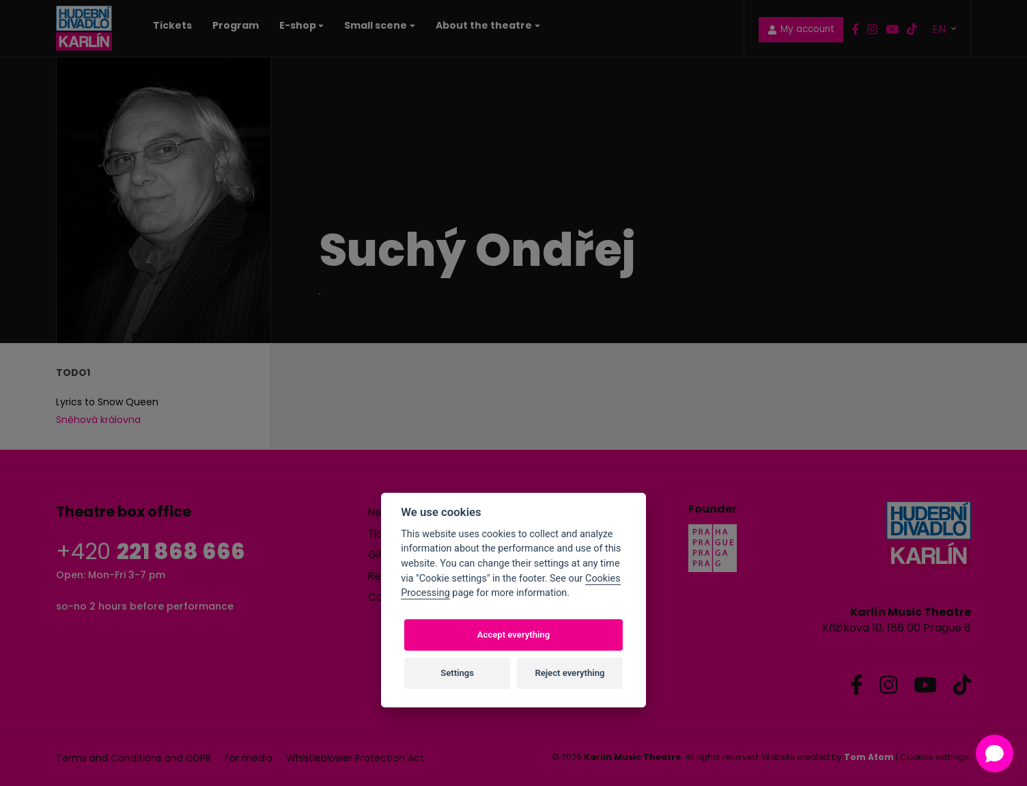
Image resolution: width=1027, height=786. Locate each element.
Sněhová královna (98, 419)
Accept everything (513, 634)
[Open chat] (994, 753)
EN (940, 28)
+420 (150, 551)
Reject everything (569, 673)
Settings (457, 673)
